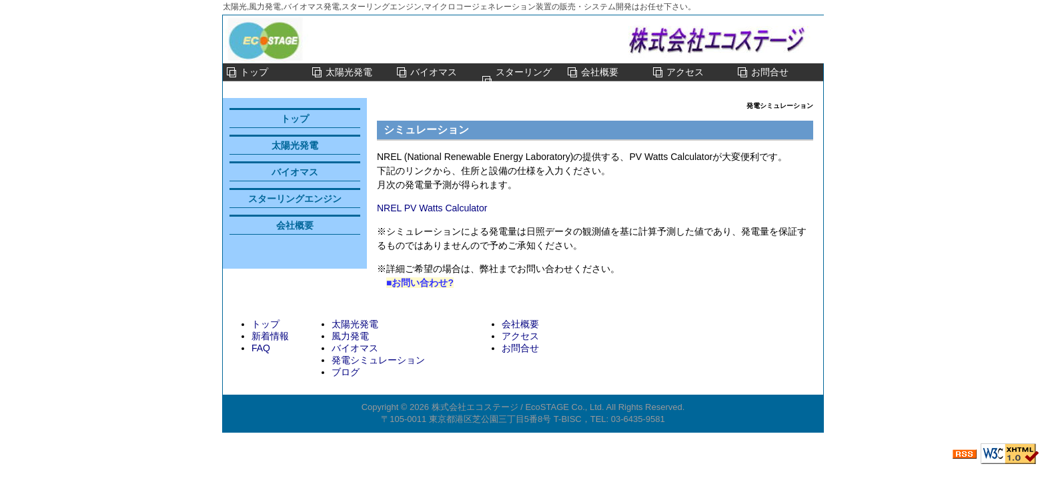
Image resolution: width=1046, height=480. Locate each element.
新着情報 (270, 336)
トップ (254, 72)
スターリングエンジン (524, 81)
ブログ (346, 372)
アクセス (685, 72)
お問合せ (770, 72)
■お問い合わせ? (420, 282)
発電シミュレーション (378, 360)
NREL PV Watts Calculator (432, 208)
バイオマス (433, 72)
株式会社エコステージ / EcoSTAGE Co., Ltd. (518, 407)
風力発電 (350, 336)
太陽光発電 (349, 72)
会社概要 (599, 72)
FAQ (260, 348)
